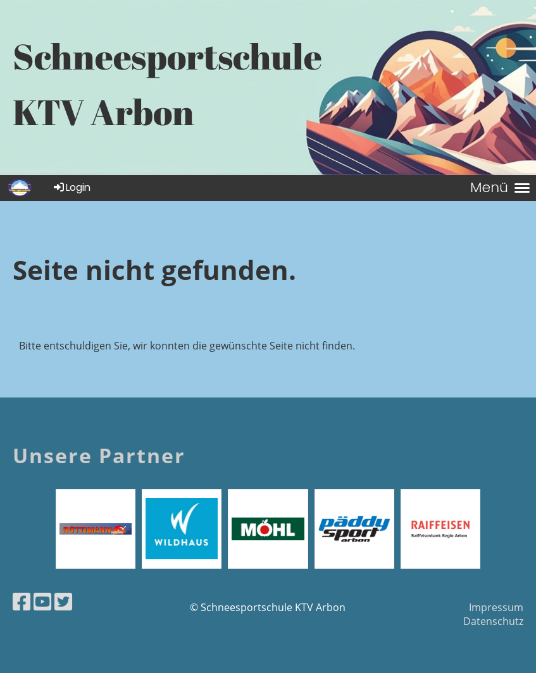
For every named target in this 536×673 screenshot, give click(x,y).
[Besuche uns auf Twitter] (63, 601)
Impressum (496, 607)
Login (71, 187)
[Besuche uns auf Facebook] (21, 601)
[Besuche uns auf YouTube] (42, 601)
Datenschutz (493, 621)
